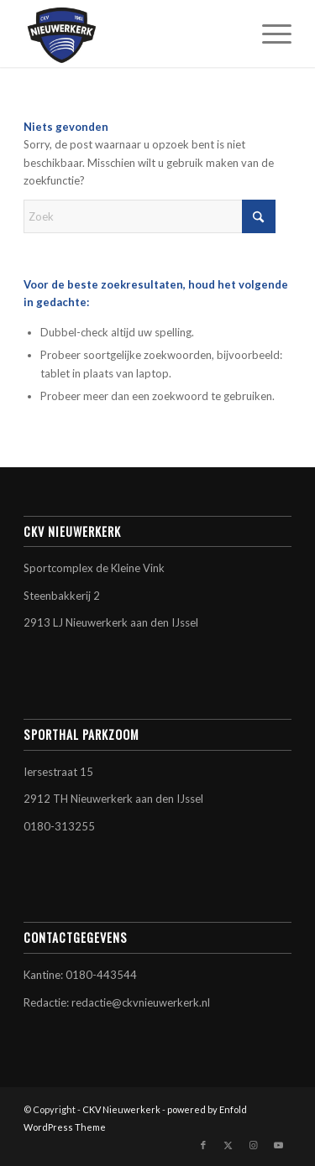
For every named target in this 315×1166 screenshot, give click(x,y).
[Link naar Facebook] (203, 1145)
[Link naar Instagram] (253, 1145)
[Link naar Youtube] (278, 1145)
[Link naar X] (228, 1145)
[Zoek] (150, 216)
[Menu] (268, 33)
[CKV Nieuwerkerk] (131, 33)
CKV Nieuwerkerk (121, 1109)
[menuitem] (268, 33)
